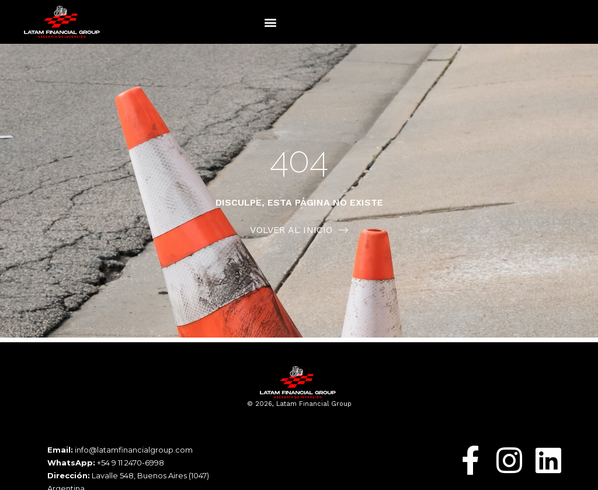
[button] (270, 22)
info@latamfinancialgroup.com (134, 449)
